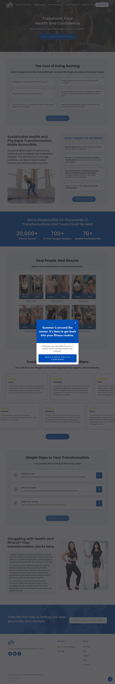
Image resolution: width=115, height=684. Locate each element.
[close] (75, 323)
